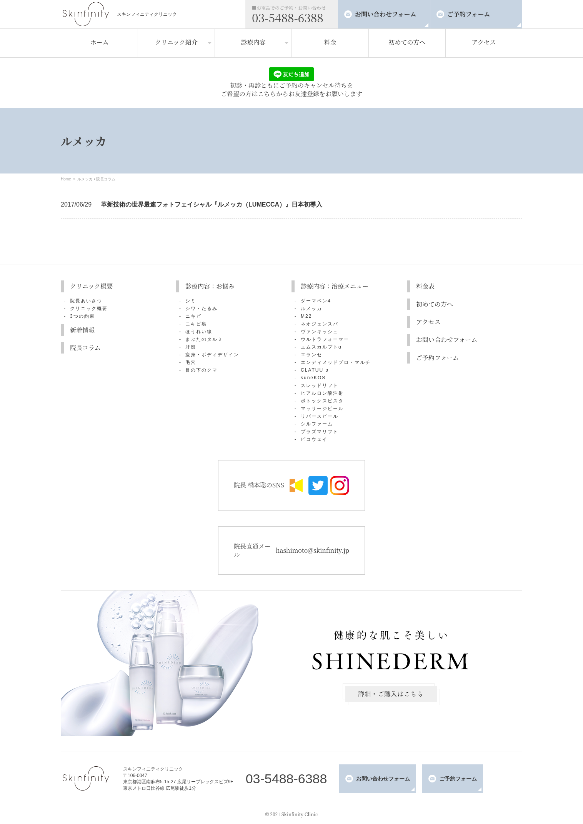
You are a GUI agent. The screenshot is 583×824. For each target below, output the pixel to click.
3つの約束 (82, 316)
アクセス (483, 42)
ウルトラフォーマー (325, 339)
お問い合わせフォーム (385, 14)
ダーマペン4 (316, 301)
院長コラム (105, 179)
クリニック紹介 (176, 42)
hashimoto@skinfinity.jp (312, 550)
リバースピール (319, 416)
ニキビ (193, 316)
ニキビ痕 (196, 324)
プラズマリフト (319, 431)
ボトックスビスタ (322, 401)
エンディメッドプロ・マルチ (336, 362)
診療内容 (253, 42)
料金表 (425, 286)
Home (66, 179)
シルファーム (317, 424)
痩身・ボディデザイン (212, 354)
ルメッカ (85, 179)
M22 (306, 316)
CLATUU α (315, 370)
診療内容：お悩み (210, 286)
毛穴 (190, 362)
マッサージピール (322, 408)
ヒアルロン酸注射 (322, 393)
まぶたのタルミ (204, 339)
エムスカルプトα (321, 347)
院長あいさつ (86, 301)
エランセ (311, 354)
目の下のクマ (201, 370)
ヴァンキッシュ (319, 331)
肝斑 (190, 347)
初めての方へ (406, 42)
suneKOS (313, 377)
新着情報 (82, 329)
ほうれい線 (198, 331)
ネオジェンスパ (319, 324)
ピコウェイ (314, 439)
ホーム (99, 42)
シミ (190, 301)
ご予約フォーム (468, 14)
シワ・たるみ (201, 308)
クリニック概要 (91, 286)
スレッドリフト (319, 385)
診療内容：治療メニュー (334, 286)
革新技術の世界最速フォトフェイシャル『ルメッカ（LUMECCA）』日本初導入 (211, 204)
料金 (330, 42)
